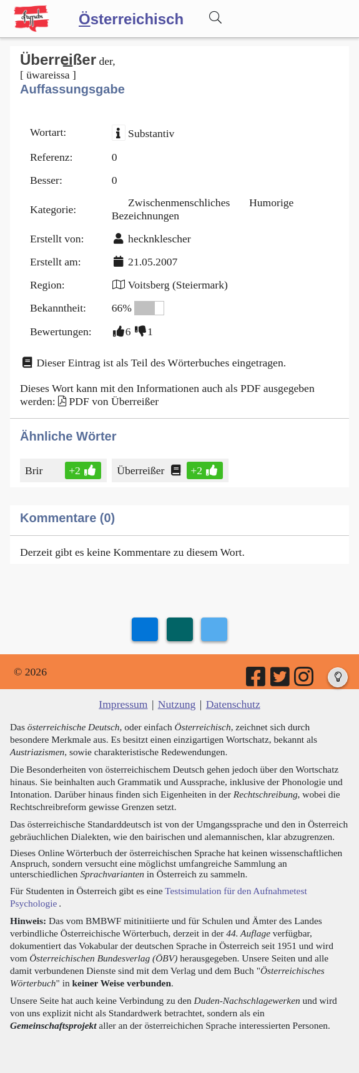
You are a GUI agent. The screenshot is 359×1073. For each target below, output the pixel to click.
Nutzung (177, 704)
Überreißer (141, 470)
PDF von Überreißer (114, 401)
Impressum (123, 704)
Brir (34, 470)
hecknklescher (159, 238)
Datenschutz (233, 704)
